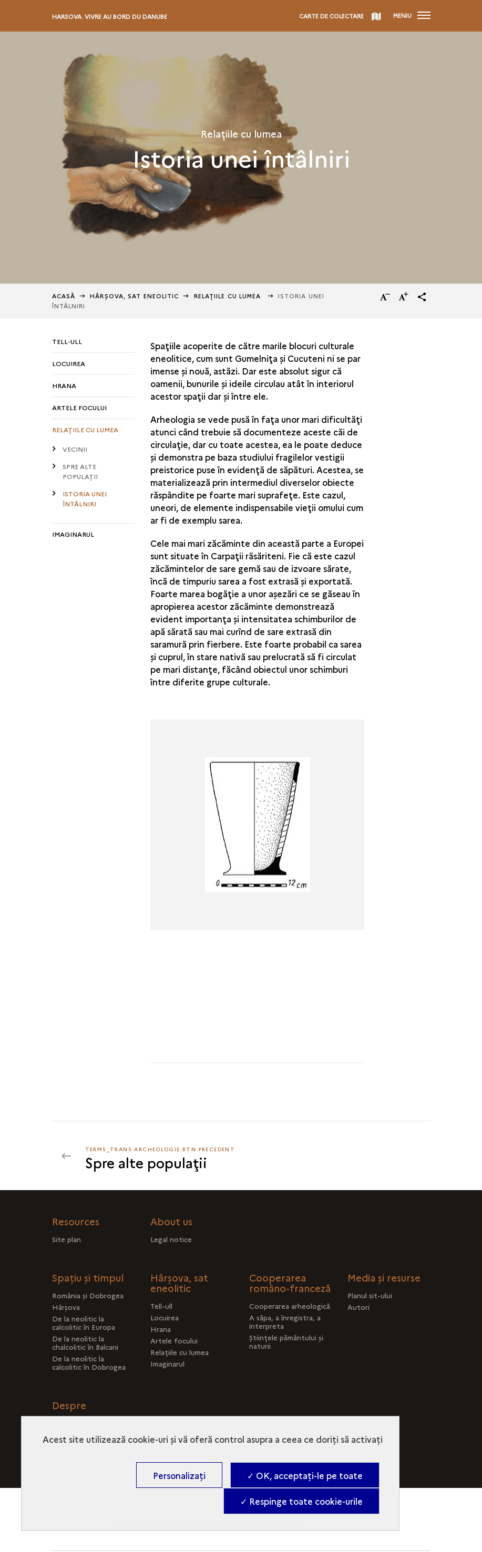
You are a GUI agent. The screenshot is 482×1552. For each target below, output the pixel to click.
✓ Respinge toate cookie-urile (301, 1501)
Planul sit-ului (369, 1295)
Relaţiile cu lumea (228, 296)
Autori (358, 1306)
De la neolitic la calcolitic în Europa (83, 1322)
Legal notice (171, 1239)
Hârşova (66, 1306)
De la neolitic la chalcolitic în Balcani (85, 1342)
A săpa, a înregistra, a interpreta (285, 1321)
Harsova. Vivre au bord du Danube (109, 16)
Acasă (64, 296)
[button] (422, 296)
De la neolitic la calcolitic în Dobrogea (89, 1362)
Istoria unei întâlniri (85, 498)
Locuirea (68, 363)
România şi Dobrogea (88, 1295)
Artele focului (79, 407)
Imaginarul (73, 533)
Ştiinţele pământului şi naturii (286, 1341)
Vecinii (75, 448)
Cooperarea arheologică (289, 1305)
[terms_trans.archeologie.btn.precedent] (160, 1156)
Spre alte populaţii (80, 471)
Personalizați (179, 1475)
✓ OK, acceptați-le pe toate (305, 1475)
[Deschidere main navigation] (411, 16)
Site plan (66, 1239)
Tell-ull (67, 341)
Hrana (64, 385)
